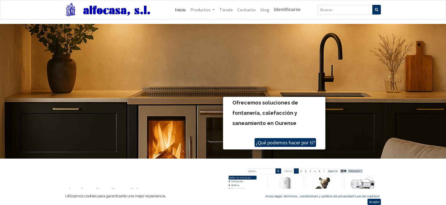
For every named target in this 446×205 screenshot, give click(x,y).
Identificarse (287, 9)
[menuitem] (180, 9)
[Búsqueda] (376, 10)
